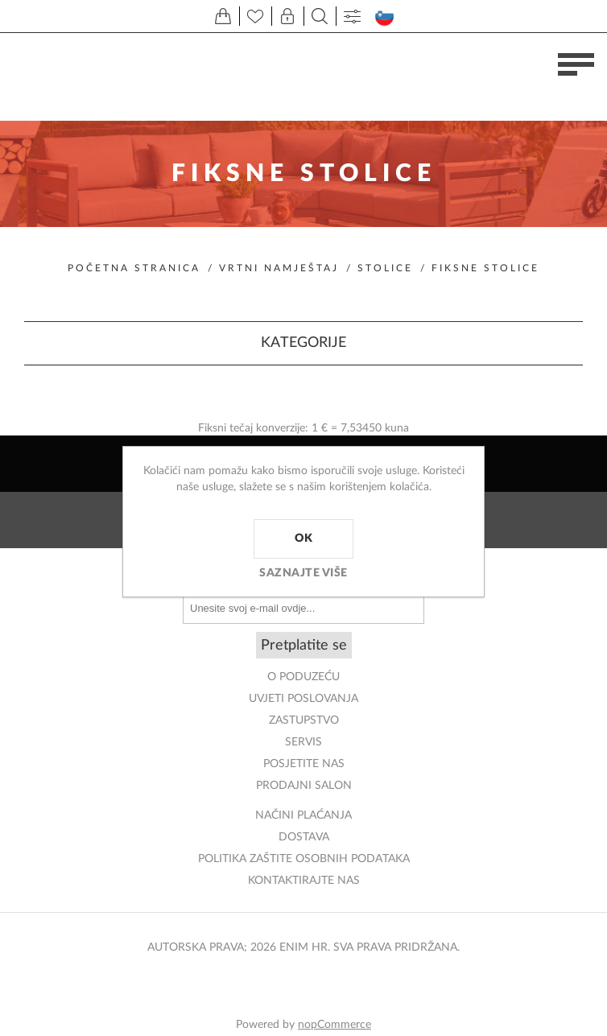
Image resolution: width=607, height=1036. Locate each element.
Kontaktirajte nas (304, 880)
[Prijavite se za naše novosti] (303, 608)
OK (303, 538)
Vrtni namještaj (279, 268)
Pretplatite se (304, 645)
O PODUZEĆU (303, 677)
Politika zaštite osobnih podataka (304, 859)
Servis (303, 742)
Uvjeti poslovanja (303, 698)
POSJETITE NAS (304, 764)
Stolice (385, 268)
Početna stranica (134, 268)
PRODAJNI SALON (304, 785)
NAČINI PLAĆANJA (303, 815)
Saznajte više (303, 573)
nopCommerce (334, 1024)
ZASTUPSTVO (304, 720)
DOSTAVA (304, 837)
